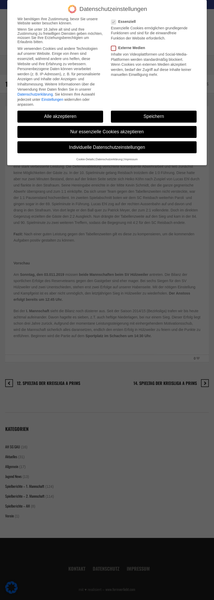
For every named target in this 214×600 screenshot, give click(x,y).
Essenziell (125, 16)
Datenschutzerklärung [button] (109, 153)
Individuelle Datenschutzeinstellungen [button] (107, 141)
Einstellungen (52, 94)
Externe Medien (129, 42)
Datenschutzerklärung (35, 88)
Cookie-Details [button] (85, 153)
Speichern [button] (154, 111)
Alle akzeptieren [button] (60, 111)
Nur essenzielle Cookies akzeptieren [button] (107, 126)
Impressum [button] (131, 153)
